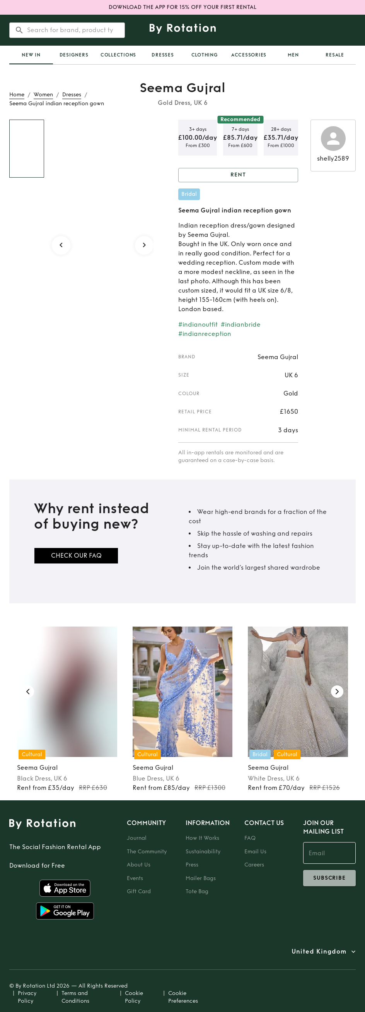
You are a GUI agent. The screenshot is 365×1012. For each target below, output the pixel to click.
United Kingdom (319, 951)
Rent (238, 175)
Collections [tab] (118, 55)
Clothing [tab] (204, 55)
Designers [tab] (74, 55)
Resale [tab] (335, 55)
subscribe (329, 878)
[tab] (31, 55)
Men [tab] (293, 55)
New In (31, 55)
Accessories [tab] (248, 55)
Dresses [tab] (163, 55)
